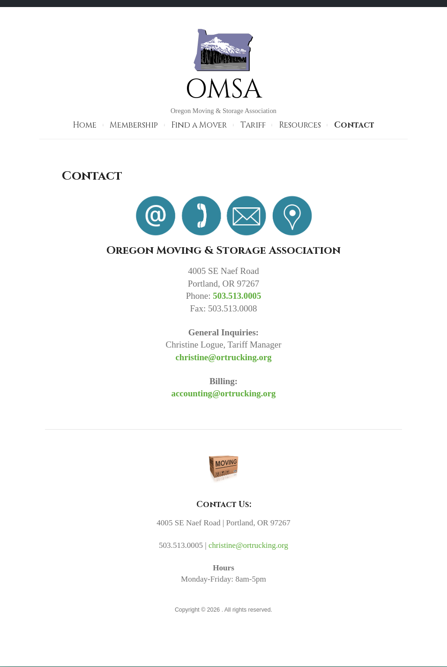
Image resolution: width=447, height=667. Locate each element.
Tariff (253, 125)
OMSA (224, 89)
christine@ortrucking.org (223, 357)
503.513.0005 (237, 296)
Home (85, 125)
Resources (300, 125)
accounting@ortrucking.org (223, 393)
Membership (134, 125)
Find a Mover (199, 125)
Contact (354, 125)
